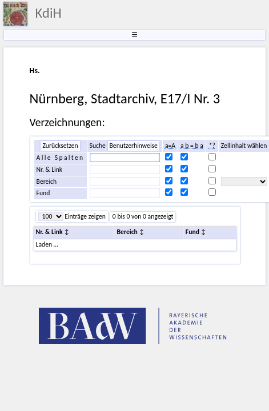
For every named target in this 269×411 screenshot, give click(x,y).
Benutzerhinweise (134, 146)
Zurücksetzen (60, 146)
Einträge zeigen (84, 216)
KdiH (48, 13)
